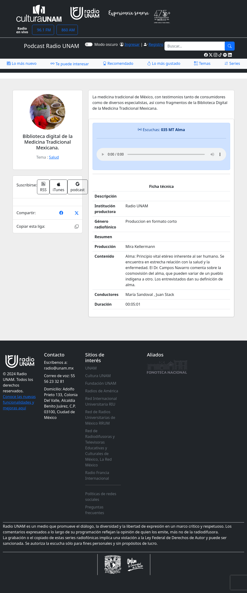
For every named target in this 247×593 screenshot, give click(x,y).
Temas (202, 63)
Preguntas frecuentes (94, 509)
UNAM (91, 368)
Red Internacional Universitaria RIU (101, 401)
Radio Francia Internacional (97, 475)
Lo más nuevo (21, 63)
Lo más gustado (163, 63)
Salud (54, 157)
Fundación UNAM (100, 383)
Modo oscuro (107, 44)
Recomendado (118, 63)
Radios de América (101, 391)
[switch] (89, 44)
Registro (156, 44)
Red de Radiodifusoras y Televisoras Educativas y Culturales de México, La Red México (100, 448)
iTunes (58, 187)
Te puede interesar (69, 63)
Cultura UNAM (98, 375)
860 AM (67, 30)
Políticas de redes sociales (100, 496)
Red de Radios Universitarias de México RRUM (100, 417)
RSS (43, 186)
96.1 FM (43, 30)
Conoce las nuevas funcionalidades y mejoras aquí (19, 402)
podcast (77, 186)
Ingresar (132, 44)
